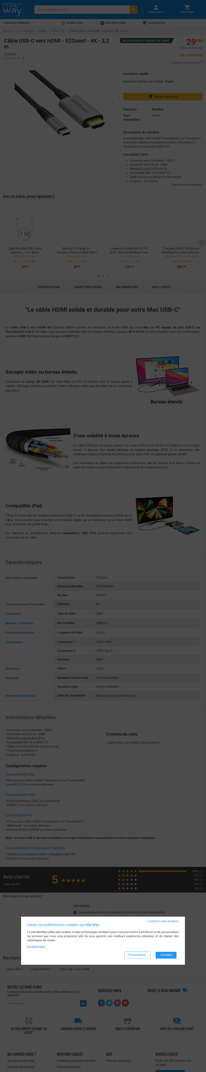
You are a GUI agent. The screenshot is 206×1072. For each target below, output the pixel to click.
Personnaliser (137, 954)
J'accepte (166, 954)
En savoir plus (36, 946)
